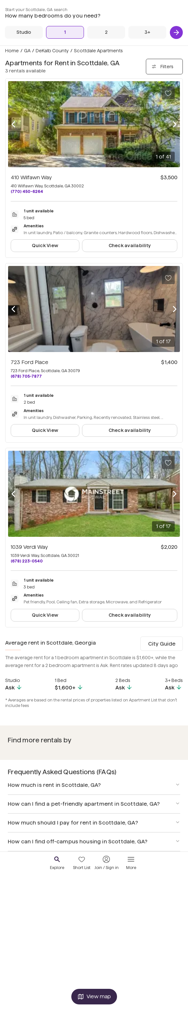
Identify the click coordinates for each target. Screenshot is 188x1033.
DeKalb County (52, 50)
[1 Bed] (65, 32)
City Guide (161, 644)
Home (12, 50)
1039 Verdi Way (29, 547)
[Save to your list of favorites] (168, 92)
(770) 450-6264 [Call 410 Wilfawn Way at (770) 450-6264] (27, 191)
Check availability (130, 245)
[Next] (176, 32)
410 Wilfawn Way (31, 177)
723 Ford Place (29, 362)
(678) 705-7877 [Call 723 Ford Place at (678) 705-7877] (26, 376)
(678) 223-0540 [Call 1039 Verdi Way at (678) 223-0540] (27, 561)
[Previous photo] (13, 124)
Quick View (45, 245)
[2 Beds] (106, 32)
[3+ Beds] (147, 32)
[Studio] (23, 32)
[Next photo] (175, 124)
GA (27, 50)
